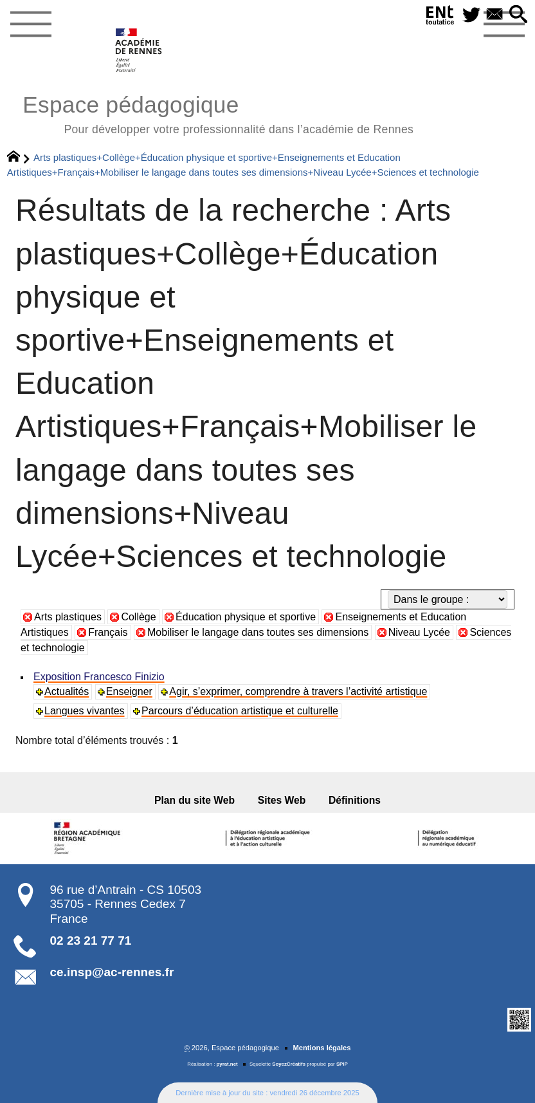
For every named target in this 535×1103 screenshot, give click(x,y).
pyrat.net (227, 1064)
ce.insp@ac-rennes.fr (112, 972)
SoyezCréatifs (288, 1064)
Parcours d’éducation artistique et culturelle (239, 710)
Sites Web (282, 800)
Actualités (66, 691)
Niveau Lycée (419, 632)
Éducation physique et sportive (246, 616)
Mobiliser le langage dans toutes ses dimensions (257, 632)
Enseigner (129, 691)
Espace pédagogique (218, 113)
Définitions (355, 800)
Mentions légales (321, 1048)
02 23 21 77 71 (91, 940)
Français (107, 632)
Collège (138, 616)
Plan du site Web (194, 800)
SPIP (342, 1064)
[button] (518, 15)
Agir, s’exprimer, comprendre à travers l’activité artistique (298, 691)
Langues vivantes (84, 710)
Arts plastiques (68, 616)
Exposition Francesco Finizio (99, 676)
